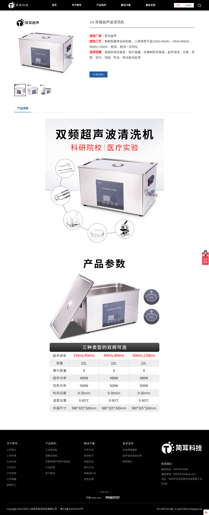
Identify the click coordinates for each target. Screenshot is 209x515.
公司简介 (11, 450)
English (188, 5)
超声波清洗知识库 (132, 455)
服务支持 (150, 5)
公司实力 (11, 467)
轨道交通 (89, 479)
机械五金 (89, 461)
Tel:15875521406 (165, 509)
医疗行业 (89, 467)
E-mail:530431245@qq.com (188, 509)
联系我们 (127, 461)
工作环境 (11, 455)
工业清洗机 (51, 450)
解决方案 (126, 5)
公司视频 (11, 479)
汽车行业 (89, 450)
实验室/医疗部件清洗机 (57, 461)
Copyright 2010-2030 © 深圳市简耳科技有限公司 (33, 509)
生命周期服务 (130, 450)
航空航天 (89, 455)
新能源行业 (90, 473)
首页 (54, 5)
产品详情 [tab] (22, 108)
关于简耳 (76, 5)
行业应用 (50, 467)
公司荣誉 (11, 473)
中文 (178, 5)
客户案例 (50, 473)
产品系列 (101, 5)
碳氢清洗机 (51, 455)
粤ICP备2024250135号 (71, 509)
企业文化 (11, 461)
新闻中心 (11, 485)
